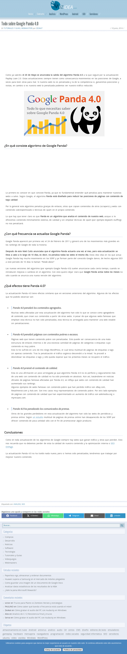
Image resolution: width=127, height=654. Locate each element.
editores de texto (98, 630)
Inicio (30, 14)
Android (75, 14)
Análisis (52, 14)
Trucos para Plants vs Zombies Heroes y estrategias (38, 603)
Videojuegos (10, 559)
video (14, 637)
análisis (17, 504)
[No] (123, 646)
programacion (57, 634)
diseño (85, 630)
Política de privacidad (73, 650)
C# (65, 630)
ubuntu (6, 637)
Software (9, 548)
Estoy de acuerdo (52, 650)
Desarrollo (10, 540)
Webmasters (27, 28)
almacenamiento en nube (15, 630)
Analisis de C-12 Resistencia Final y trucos (32, 614)
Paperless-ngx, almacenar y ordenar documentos (28, 575)
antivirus (42, 630)
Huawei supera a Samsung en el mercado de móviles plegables (35, 579)
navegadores (43, 634)
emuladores (113, 630)
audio (59, 630)
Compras (9, 537)
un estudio (38, 417)
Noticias (9, 544)
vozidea (21, 637)
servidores (114, 634)
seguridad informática (91, 634)
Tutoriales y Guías (12, 28)
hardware (18, 634)
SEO (84, 14)
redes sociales (72, 634)
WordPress (64, 14)
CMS (78, 630)
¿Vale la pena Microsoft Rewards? (20, 590)
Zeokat (39, 28)
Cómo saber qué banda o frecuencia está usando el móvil (44, 606)
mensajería (29, 634)
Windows (31, 637)
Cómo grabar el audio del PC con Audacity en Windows (41, 610)
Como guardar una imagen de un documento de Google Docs (34, 582)
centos (71, 630)
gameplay (7, 634)
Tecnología (10, 551)
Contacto (40, 14)
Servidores (94, 14)
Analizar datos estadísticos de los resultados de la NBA (31, 586)
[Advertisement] (63, 52)
